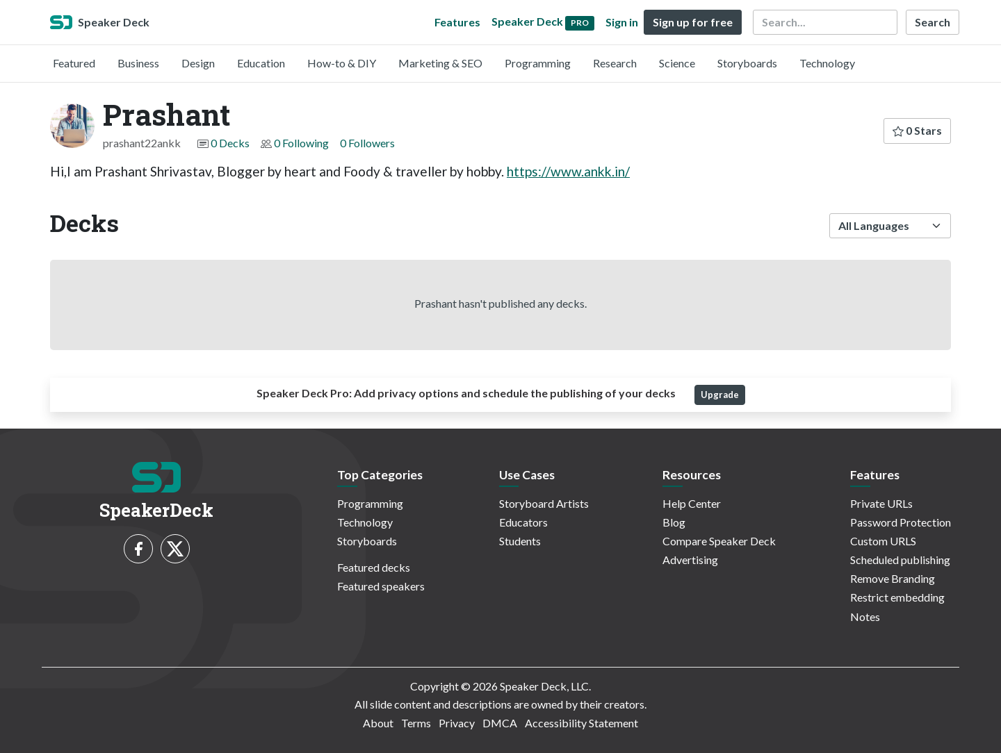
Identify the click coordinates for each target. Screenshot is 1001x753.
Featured (74, 62)
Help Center (691, 503)
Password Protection (900, 522)
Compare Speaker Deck (719, 540)
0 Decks (230, 142)
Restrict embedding (897, 597)
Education (261, 62)
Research (615, 62)
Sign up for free (693, 21)
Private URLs (881, 503)
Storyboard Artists (544, 503)
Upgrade (720, 394)
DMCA (499, 722)
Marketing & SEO (440, 62)
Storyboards (747, 62)
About (378, 722)
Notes (865, 616)
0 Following (301, 142)
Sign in (621, 21)
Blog (673, 522)
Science (677, 62)
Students (520, 540)
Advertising (690, 559)
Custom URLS (883, 540)
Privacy (457, 722)
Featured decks (373, 567)
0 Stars (917, 130)
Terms (416, 722)
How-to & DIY (341, 62)
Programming (538, 62)
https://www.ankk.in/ (568, 171)
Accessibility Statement (581, 722)
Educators (523, 522)
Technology (827, 62)
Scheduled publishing (900, 559)
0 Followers (367, 142)
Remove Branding (892, 578)
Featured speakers (381, 586)
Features (457, 21)
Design (198, 62)
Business (138, 62)
